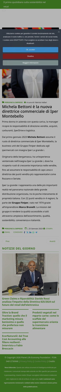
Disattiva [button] (30, 56)
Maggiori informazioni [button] (30, 63)
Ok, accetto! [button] (30, 50)
